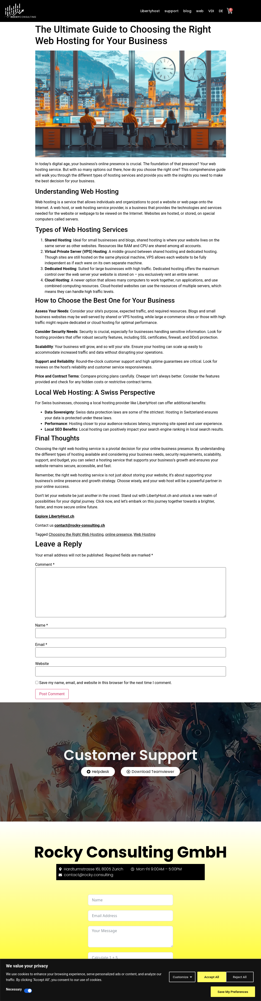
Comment (45, 565)
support (171, 11)
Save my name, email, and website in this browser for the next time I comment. (105, 683)
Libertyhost (150, 11)
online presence (118, 534)
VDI (211, 11)
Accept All (240, 977)
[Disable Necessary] (28, 991)
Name (41, 625)
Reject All (210, 977)
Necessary (14, 989)
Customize (179, 977)
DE (221, 11)
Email (41, 645)
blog (187, 11)
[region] (130, 980)
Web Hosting (144, 534)
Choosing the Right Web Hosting (76, 534)
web (200, 11)
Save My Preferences (232, 992)
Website (42, 664)
